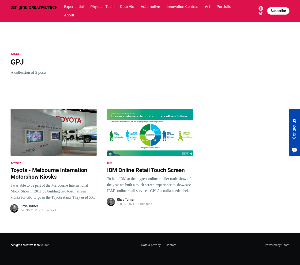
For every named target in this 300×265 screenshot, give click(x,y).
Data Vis (127, 6)
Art (207, 6)
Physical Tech (102, 6)
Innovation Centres (182, 6)
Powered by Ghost (277, 245)
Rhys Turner (29, 206)
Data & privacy (151, 245)
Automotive (150, 6)
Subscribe (278, 11)
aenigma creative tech (25, 245)
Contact (171, 245)
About (69, 15)
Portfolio (224, 6)
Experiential (74, 6)
